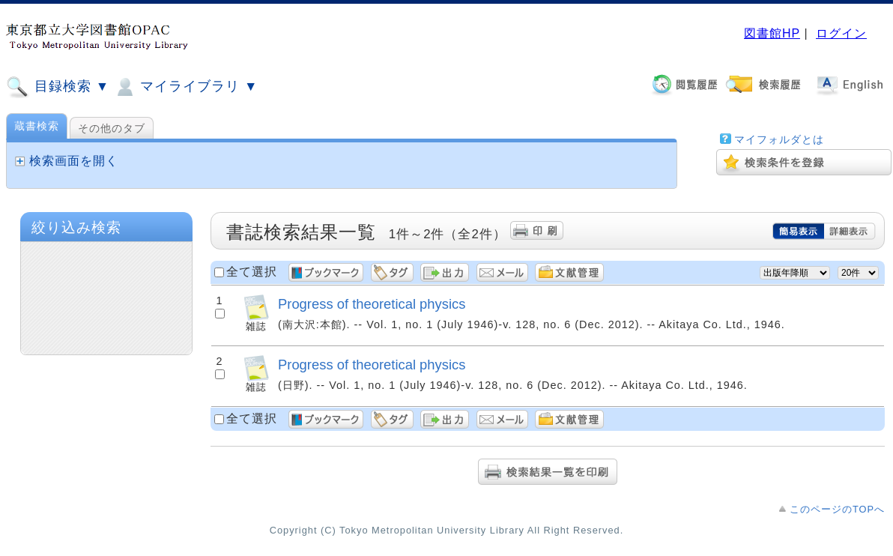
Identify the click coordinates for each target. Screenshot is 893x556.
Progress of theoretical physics (371, 304)
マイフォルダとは (779, 139)
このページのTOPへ (837, 509)
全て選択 (251, 271)
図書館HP (772, 33)
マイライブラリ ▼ (185, 87)
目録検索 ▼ (57, 87)
